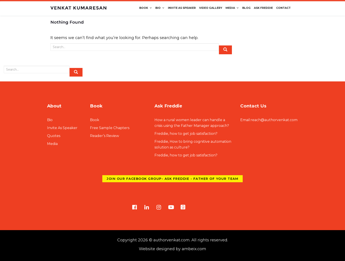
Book (145, 7)
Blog (246, 7)
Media (232, 7)
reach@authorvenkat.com (268, 120)
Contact (283, 7)
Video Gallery (210, 7)
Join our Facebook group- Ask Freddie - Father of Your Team (172, 179)
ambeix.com (194, 248)
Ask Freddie (263, 7)
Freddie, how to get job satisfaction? (185, 133)
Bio (160, 7)
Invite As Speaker (182, 7)
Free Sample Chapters (109, 128)
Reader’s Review (104, 136)
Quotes (53, 136)
